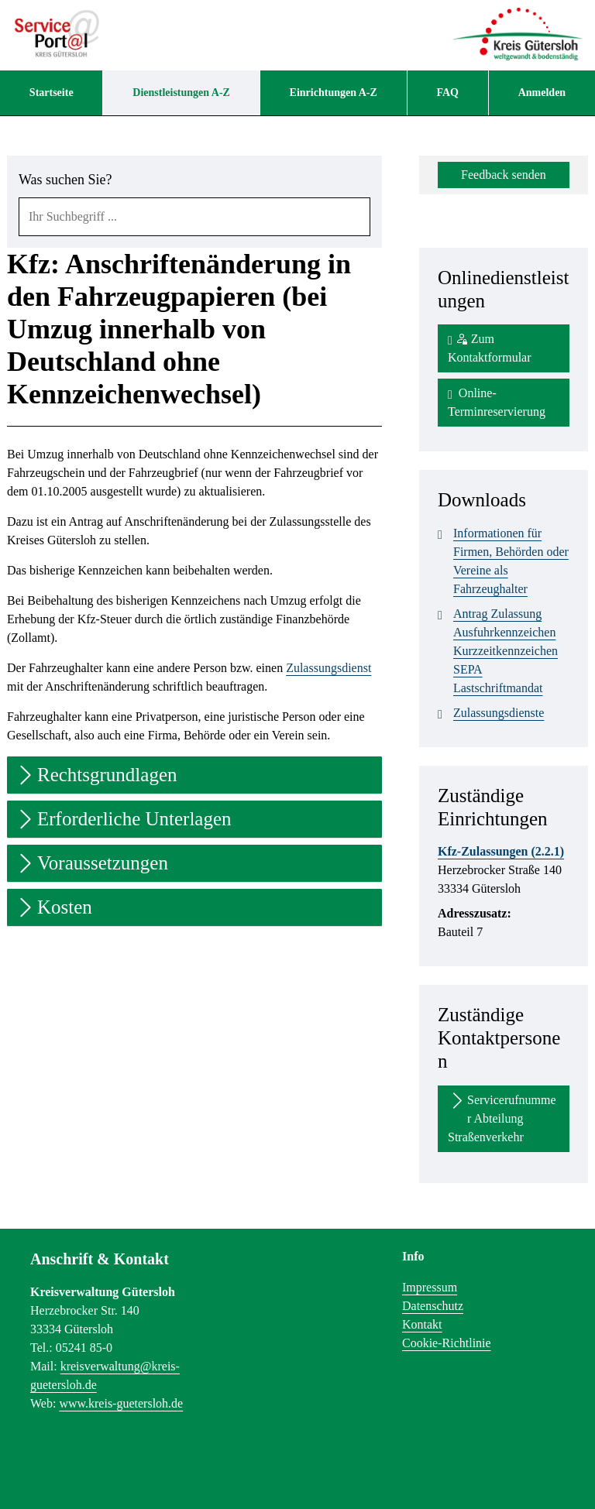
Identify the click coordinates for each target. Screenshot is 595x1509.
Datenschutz (432, 1305)
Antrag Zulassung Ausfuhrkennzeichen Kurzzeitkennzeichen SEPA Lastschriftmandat (498, 649)
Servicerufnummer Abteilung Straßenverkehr (502, 1117)
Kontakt (422, 1324)
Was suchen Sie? (65, 179)
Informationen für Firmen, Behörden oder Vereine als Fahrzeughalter (503, 559)
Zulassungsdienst (328, 667)
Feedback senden (503, 174)
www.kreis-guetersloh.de (121, 1403)
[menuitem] (51, 92)
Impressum (429, 1287)
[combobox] (194, 216)
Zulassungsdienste (491, 713)
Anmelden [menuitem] (542, 92)
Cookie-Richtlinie (446, 1343)
